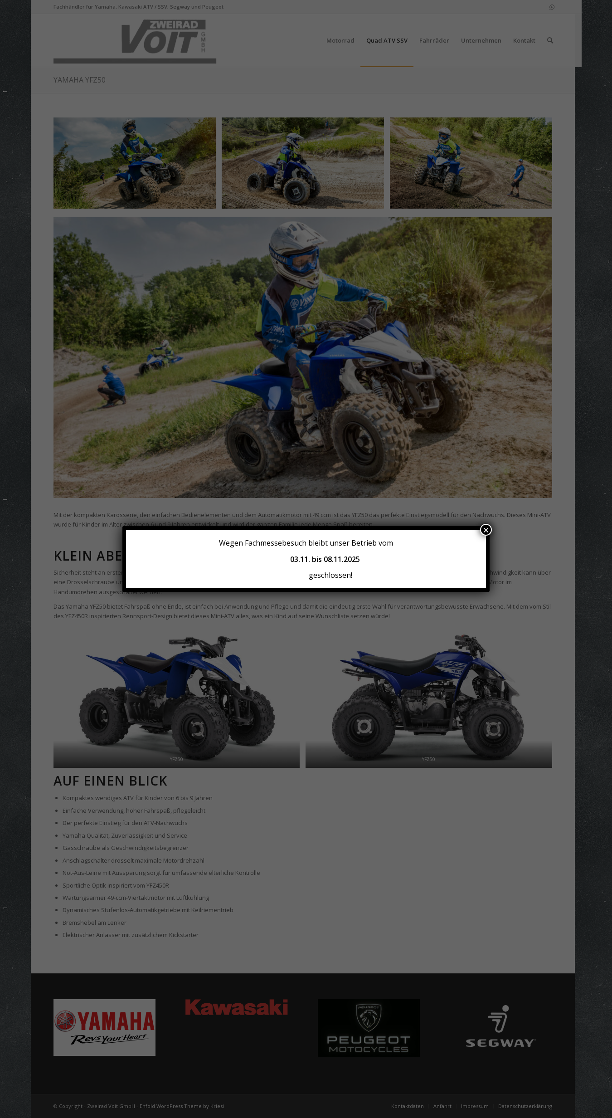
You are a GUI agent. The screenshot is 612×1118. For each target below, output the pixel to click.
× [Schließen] (486, 530)
